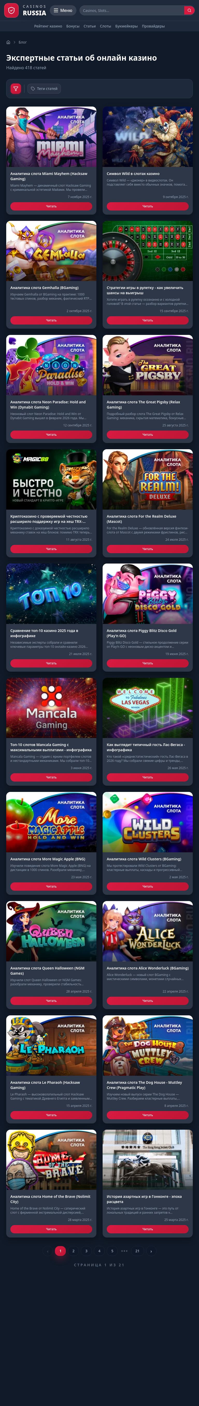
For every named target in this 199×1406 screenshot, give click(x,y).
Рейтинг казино (48, 26)
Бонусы (73, 26)
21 (138, 1250)
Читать (51, 206)
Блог (23, 42)
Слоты (105, 26)
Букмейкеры (126, 26)
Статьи (90, 26)
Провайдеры (153, 26)
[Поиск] (189, 10)
